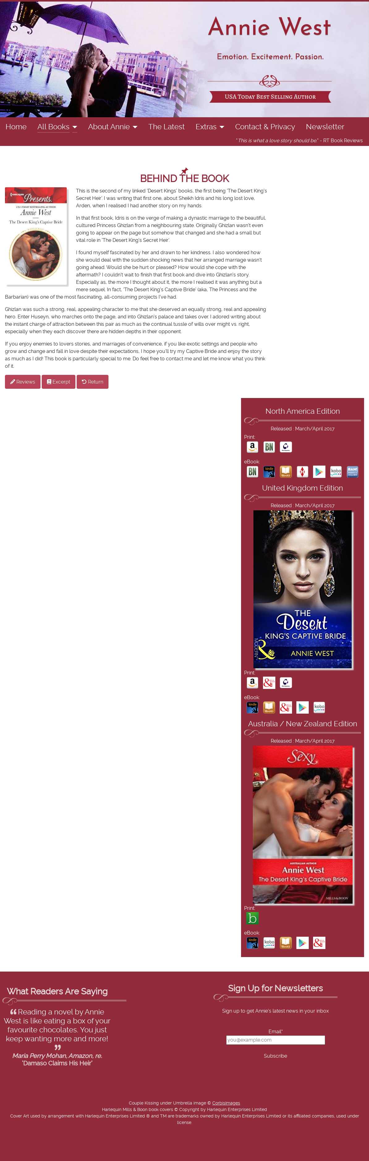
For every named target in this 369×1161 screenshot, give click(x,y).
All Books (53, 127)
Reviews (22, 381)
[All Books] (73, 127)
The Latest (166, 127)
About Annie (109, 127)
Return (92, 381)
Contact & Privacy (265, 127)
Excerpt (58, 381)
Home (16, 127)
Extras (206, 127)
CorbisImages (226, 1103)
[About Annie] (134, 127)
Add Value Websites (50, 1153)
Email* (276, 1031)
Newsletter (325, 127)
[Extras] (220, 127)
